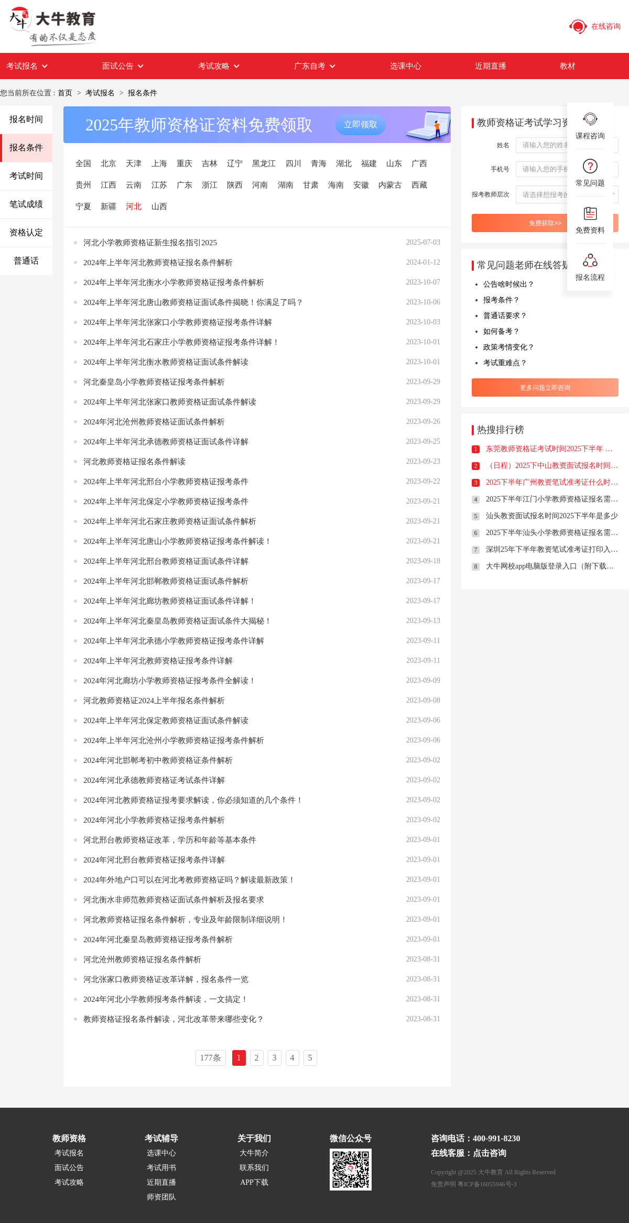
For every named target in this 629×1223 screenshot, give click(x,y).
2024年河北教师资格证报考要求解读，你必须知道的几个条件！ (193, 800)
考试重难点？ (505, 363)
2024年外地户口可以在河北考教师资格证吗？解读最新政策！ (189, 880)
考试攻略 (219, 66)
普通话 (26, 260)
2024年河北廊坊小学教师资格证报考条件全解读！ (169, 680)
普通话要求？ (505, 316)
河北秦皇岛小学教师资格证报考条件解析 (154, 382)
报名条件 (142, 93)
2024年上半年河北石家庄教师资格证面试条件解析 (169, 521)
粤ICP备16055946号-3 (487, 1184)
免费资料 (590, 219)
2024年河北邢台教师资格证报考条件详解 (154, 860)
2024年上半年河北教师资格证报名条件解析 (158, 262)
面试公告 (123, 66)
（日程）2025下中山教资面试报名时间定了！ (552, 465)
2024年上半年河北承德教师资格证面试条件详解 (165, 442)
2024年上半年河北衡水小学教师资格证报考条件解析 (173, 282)
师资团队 (161, 1197)
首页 (65, 93)
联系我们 (254, 1168)
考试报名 (27, 66)
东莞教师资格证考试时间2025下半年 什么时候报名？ (552, 449)
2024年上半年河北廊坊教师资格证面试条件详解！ (169, 601)
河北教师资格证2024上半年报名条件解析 (154, 700)
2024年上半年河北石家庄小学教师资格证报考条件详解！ (181, 342)
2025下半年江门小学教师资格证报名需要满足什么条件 (552, 499)
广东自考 (315, 66)
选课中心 (405, 66)
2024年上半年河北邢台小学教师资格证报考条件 (165, 481)
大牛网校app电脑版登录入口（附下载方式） (552, 566)
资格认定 (26, 232)
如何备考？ (501, 331)
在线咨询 (594, 26)
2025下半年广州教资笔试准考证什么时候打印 (552, 482)
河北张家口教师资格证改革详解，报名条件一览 (165, 979)
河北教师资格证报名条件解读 (134, 461)
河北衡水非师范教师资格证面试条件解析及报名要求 (173, 900)
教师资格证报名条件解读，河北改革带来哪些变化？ (173, 1019)
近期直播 (490, 66)
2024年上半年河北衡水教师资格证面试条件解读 (165, 362)
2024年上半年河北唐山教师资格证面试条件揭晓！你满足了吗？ (193, 302)
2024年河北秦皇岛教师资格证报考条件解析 (158, 939)
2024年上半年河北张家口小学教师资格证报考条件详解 (177, 322)
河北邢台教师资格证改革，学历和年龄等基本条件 (169, 840)
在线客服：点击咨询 (468, 1153)
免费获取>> (545, 223)
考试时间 (26, 175)
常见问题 (590, 172)
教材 (568, 66)
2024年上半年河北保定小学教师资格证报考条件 (165, 501)
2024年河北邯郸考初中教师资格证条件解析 (158, 760)
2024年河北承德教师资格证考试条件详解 (154, 780)
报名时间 (26, 119)
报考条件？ (501, 300)
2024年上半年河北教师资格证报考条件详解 (158, 661)
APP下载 (254, 1182)
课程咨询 (590, 125)
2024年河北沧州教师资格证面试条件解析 (154, 422)
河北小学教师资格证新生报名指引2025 (150, 242)
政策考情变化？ (509, 347)
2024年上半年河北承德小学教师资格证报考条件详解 (173, 641)
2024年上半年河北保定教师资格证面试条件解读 (165, 720)
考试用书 (161, 1168)
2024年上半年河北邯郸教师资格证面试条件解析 (165, 581)
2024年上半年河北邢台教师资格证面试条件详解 (165, 561)
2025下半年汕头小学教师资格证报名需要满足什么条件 (552, 533)
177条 (210, 1057)
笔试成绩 (26, 204)
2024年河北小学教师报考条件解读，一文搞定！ (165, 999)
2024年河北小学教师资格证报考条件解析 (154, 820)
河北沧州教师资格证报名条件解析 (142, 959)
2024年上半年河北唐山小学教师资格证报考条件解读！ (177, 541)
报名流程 (590, 266)
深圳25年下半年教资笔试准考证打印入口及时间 (552, 549)
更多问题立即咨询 (545, 387)
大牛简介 (254, 1153)
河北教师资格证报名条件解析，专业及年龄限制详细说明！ (185, 919)
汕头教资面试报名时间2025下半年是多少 (552, 516)
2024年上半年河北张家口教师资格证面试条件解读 (169, 402)
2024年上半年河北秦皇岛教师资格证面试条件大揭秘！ (177, 621)
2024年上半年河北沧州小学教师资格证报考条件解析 (173, 740)
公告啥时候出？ (509, 284)
